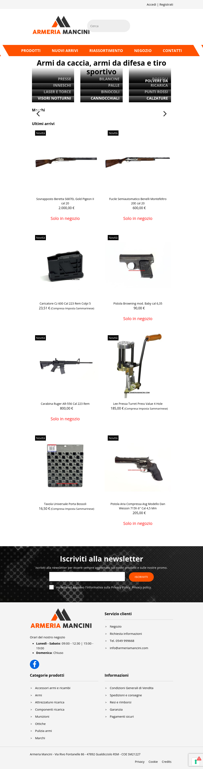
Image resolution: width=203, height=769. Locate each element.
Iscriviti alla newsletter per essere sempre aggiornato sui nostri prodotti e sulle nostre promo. (101, 568)
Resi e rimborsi (120, 702)
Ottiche (40, 724)
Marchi (40, 738)
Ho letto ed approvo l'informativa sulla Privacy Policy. (104, 587)
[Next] (164, 113)
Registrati (166, 4)
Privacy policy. (142, 587)
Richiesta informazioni (126, 634)
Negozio (143, 50)
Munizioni (42, 716)
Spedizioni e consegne (126, 695)
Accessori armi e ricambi (52, 688)
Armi (38, 695)
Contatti (172, 50)
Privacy (139, 762)
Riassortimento (106, 50)
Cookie (153, 762)
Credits (166, 762)
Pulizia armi (43, 731)
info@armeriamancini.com (129, 648)
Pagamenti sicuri (122, 716)
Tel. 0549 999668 (122, 641)
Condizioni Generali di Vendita (131, 688)
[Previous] (38, 113)
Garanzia (116, 709)
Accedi (151, 4)
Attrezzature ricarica (49, 702)
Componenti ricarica (49, 709)
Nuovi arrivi (65, 50)
